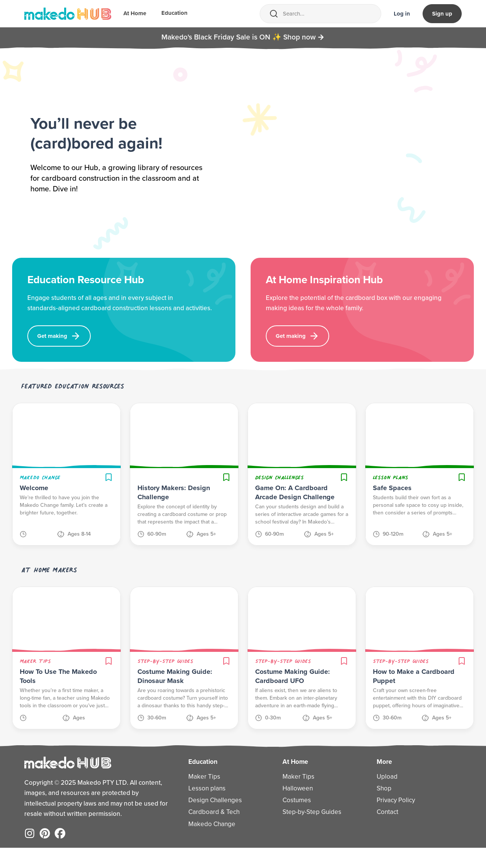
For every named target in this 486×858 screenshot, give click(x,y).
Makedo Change (211, 834)
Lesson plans (207, 798)
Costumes (296, 810)
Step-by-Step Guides (311, 822)
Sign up (442, 13)
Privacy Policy (396, 810)
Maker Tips (204, 787)
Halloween (297, 798)
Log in (402, 13)
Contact (387, 822)
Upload (387, 787)
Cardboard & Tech (214, 822)
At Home (134, 14)
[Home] (67, 14)
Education (174, 14)
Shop (384, 798)
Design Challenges (215, 810)
